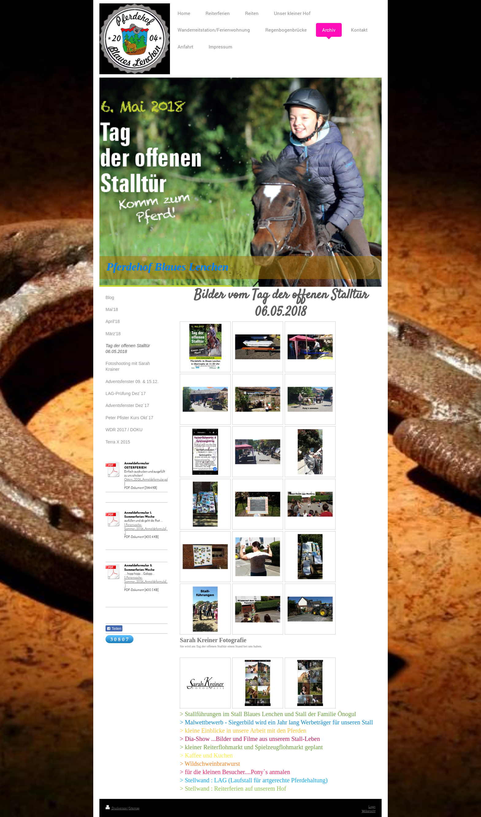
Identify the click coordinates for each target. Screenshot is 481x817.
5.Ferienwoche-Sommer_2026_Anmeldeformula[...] (145, 582)
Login (371, 807)
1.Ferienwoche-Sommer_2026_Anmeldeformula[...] (145, 529)
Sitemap (134, 808)
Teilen (114, 629)
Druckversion (117, 808)
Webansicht (368, 811)
